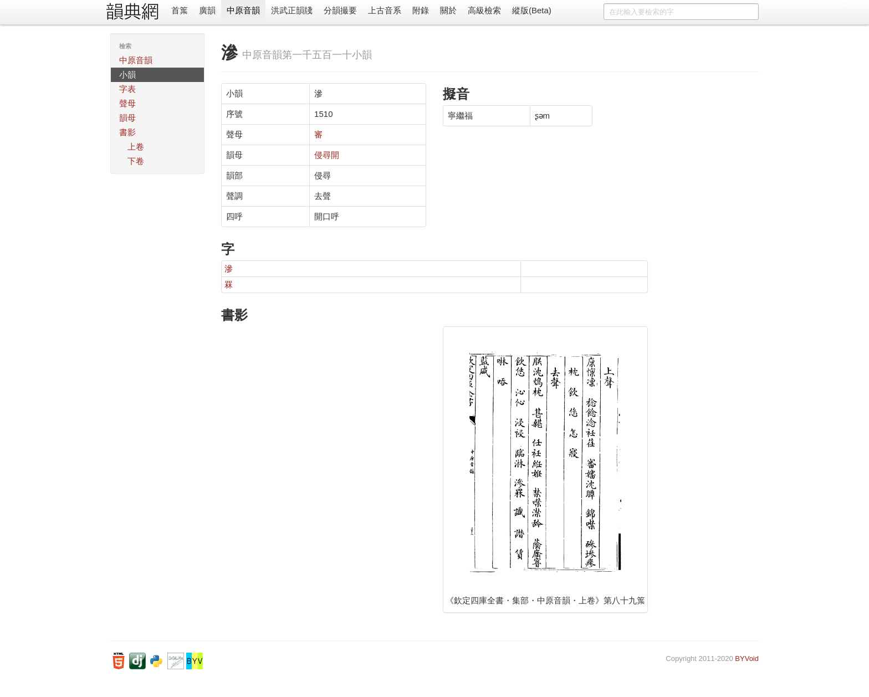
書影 (127, 132)
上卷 (135, 146)
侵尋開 (326, 155)
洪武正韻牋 (292, 10)
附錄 (420, 10)
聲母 (127, 103)
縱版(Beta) (531, 10)
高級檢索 (484, 10)
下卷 (135, 161)
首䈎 (179, 10)
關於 (448, 10)
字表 (127, 89)
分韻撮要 (340, 10)
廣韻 (207, 10)
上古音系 (384, 10)
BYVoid (747, 658)
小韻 (127, 74)
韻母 (127, 117)
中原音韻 (243, 10)
